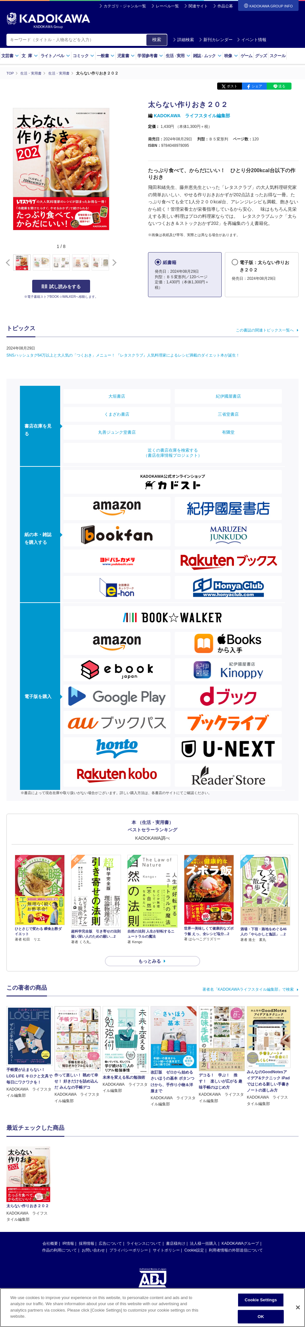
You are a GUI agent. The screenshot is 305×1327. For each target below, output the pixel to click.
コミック (83, 55)
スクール (277, 55)
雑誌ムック (207, 55)
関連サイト (198, 6)
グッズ (261, 55)
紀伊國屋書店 (228, 396)
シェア (257, 86)
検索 (156, 39)
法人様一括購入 (203, 1176)
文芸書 (10, 55)
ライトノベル (55, 55)
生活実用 (178, 55)
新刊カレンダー (216, 39)
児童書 (126, 55)
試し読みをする (61, 286)
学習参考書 (150, 55)
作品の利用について (59, 1183)
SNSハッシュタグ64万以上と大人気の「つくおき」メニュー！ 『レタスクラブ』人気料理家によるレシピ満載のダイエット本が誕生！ (123, 355)
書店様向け (175, 1176)
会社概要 (50, 1176)
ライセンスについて (143, 1176)
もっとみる (149, 949)
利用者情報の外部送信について (236, 1183)
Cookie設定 (194, 1183)
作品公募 (225, 6)
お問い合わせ (93, 1183)
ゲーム (247, 55)
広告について (110, 1176)
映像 (231, 55)
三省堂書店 (228, 413)
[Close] (298, 1307)
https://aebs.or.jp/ (129, 1243)
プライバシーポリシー (128, 1183)
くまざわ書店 (116, 413)
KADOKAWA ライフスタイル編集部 (192, 115)
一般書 (106, 55)
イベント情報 (251, 39)
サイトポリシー (166, 1183)
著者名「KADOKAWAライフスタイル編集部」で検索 (248, 978)
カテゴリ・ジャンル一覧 (125, 6)
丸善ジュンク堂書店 (117, 431)
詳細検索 (183, 39)
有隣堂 (228, 431)
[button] (113, 262)
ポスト (232, 86)
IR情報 (68, 1176)
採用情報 (86, 1176)
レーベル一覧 (167, 6)
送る (281, 86)
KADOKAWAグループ (240, 1176)
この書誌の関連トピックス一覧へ (265, 330)
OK (261, 1316)
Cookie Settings (261, 1299)
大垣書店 (116, 396)
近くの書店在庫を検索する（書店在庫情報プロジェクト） (172, 452)
